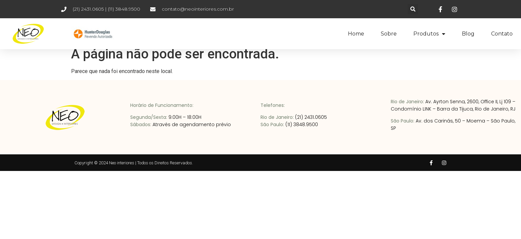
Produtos (429, 34)
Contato (502, 34)
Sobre (389, 34)
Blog (468, 34)
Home (356, 34)
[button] (413, 9)
